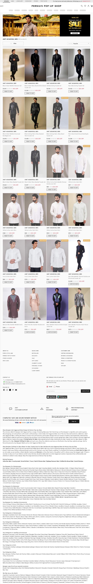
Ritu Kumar (56, 473)
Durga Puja (62, 568)
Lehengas (5, 515)
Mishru (41, 471)
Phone (58, 386)
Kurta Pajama (34, 525)
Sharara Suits (39, 547)
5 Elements (25, 507)
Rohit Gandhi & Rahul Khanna (74, 473)
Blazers (6, 525)
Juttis (22, 540)
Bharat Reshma (85, 489)
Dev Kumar (13, 491)
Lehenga (18, 547)
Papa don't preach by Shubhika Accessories (69, 507)
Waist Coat (49, 523)
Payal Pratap (81, 471)
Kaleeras (58, 534)
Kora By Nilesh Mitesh (50, 499)
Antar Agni (38, 468)
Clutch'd (61, 504)
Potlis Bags (28, 540)
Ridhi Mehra (50, 470)
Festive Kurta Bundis (51, 527)
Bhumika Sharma (36, 477)
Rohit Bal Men (27, 489)
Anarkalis (11, 515)
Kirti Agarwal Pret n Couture (48, 562)
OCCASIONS (35, 368)
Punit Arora (64, 495)
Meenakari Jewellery (37, 536)
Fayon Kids (6, 561)
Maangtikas (52, 534)
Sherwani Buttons (19, 525)
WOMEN (6, 1)
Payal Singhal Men (55, 495)
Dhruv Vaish (20, 488)
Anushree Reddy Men (8, 493)
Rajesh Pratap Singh (28, 473)
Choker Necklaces (73, 538)
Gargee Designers (72, 493)
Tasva (31, 461)
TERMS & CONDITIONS (66, 358)
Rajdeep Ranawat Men (52, 461)
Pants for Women (15, 516)
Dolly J (67, 468)
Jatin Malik (83, 491)
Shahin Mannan (85, 481)
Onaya (74, 470)
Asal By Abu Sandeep (59, 468)
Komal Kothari (25, 461)
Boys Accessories (8, 555)
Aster (84, 504)
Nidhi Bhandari (17, 507)
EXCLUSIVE (34, 355)
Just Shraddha (35, 506)
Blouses (74, 516)
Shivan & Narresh (66, 470)
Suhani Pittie (7, 509)
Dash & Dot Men (11, 488)
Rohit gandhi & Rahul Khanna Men (12, 489)
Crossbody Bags (75, 540)
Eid (23, 568)
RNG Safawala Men (8, 497)
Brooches (15, 529)
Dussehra (44, 568)
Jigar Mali (44, 481)
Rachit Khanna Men (39, 461)
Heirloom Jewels (19, 536)
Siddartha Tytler (16, 475)
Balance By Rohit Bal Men (10, 499)
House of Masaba (45, 479)
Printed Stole (64, 541)
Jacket (58, 554)
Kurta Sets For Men (81, 450)
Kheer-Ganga (60, 489)
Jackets (42, 516)
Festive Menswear (70, 527)
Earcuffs (64, 534)
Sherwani (39, 452)
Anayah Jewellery (70, 506)
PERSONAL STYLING (37, 365)
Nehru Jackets (31, 554)
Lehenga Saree (82, 516)
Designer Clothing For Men (21, 441)
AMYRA (54, 507)
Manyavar (58, 470)
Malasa (5, 481)
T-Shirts (88, 523)
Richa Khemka (33, 481)
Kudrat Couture (17, 495)
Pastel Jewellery (71, 536)
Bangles (32, 534)
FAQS (62, 363)
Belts (18, 540)
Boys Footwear (85, 554)
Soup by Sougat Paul (26, 479)
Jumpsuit (77, 525)
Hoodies (73, 523)
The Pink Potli (54, 504)
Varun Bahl (83, 475)
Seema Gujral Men (40, 497)
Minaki (52, 506)
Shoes (8, 540)
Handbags (41, 540)
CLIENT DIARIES (36, 370)
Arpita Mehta (54, 479)
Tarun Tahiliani (26, 475)
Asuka (40, 489)
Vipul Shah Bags (46, 507)
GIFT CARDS (35, 360)
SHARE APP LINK (85, 391)
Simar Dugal (82, 479)
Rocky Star (6, 470)
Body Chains (79, 534)
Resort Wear (24, 516)
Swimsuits (55, 516)
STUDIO (36, 1)
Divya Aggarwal (65, 477)
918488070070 (86, 1)
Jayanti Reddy (7, 471)
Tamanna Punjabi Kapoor (72, 481)
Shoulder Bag (19, 541)
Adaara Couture (52, 481)
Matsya (71, 479)
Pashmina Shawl (43, 541)
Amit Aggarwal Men (54, 491)
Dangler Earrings (41, 538)
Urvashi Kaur (7, 482)
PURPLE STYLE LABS (8, 353)
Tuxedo (49, 525)
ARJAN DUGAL (51, 493)
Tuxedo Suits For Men (37, 446)
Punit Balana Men (43, 491)
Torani (76, 479)
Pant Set (78, 527)
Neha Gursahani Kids (9, 562)
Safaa (26, 481)
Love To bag (46, 504)
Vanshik (72, 488)
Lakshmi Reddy (34, 561)
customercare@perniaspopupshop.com (15, 383)
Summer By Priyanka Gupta (30, 470)
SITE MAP (63, 365)
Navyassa (53, 561)
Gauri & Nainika (81, 470)
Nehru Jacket (13, 523)
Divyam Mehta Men (48, 488)
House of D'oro (45, 506)
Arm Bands (6, 536)
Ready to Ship (22, 518)
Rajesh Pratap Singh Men (62, 488)
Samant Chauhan (47, 477)
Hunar (4, 506)
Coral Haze (38, 507)
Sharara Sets (58, 515)
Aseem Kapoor (16, 482)
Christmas (69, 568)
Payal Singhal (34, 475)
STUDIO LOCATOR (7, 358)
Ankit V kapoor (38, 488)
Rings (27, 534)
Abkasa (35, 493)
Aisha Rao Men (7, 461)
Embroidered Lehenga (28, 547)
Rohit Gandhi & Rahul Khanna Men (24, 497)
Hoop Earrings (63, 538)
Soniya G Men (50, 497)
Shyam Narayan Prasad (77, 477)
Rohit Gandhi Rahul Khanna (56, 475)
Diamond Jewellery (8, 538)
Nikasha (76, 475)
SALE (33, 358)
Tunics (74, 515)
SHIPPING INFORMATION (67, 353)
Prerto (24, 509)
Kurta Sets (18, 515)
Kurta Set (46, 547)
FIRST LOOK (43, 1)
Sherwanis (41, 515)
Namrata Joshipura (25, 477)
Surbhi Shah (56, 477)
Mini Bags (5, 541)
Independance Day (16, 568)
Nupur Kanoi (54, 471)
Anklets (12, 536)
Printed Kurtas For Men (30, 439)
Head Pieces (71, 534)
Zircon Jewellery (61, 536)
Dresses (47, 515)
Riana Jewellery (59, 506)
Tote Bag (11, 541)
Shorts (83, 523)
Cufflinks (23, 527)
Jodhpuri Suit (42, 525)
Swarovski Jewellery (50, 536)
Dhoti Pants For (75, 547)
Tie (10, 529)
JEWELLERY (19, 1)
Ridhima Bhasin (47, 473)
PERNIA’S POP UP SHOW (9, 355)
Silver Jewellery (19, 538)
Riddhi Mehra (38, 473)
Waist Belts (52, 540)
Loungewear (6, 527)
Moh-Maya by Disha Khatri (25, 504)
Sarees (24, 515)
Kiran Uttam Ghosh (22, 471)
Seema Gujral (6, 475)
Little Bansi (19, 561)
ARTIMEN (29, 493)
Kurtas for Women (32, 515)
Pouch (46, 540)
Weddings (76, 568)
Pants (38, 523)
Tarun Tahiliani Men (66, 491)
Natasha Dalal (15, 468)
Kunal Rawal (46, 489)
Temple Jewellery (82, 536)
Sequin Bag (27, 541)
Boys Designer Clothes (9, 554)
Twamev (53, 489)
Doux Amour (86, 506)
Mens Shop (61, 527)
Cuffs (16, 534)
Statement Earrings (30, 538)
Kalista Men (81, 493)
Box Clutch (35, 541)
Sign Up (74, 421)
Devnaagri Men (33, 491)
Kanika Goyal (6, 479)
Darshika (6, 491)
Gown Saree (6, 518)
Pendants (28, 536)
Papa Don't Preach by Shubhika (68, 471)
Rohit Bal (62, 473)
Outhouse (67, 504)
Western (33, 527)
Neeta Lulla (6, 477)
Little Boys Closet (44, 561)
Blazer (63, 554)
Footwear (5, 529)
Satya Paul (31, 468)
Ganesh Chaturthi (53, 568)
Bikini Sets (32, 516)
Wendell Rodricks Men (70, 497)
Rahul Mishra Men (74, 495)
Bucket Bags (84, 540)
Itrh (39, 481)
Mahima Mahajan (34, 471)
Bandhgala (62, 525)
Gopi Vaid (36, 479)
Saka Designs (25, 562)
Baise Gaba (42, 470)
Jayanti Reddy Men (23, 499)
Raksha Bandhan (30, 568)
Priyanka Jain (15, 479)
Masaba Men (40, 495)
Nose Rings (45, 534)
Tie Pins (56, 523)
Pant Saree (14, 518)
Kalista (14, 471)
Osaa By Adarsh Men (16, 470)
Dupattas (61, 516)
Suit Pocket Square (64, 523)
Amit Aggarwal (14, 477)
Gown (52, 515)
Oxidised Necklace (84, 538)
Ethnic (28, 527)
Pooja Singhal (23, 468)
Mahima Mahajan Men (29, 495)
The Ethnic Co (69, 489)
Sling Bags (66, 540)
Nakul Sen (47, 471)
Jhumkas (49, 538)
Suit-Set (11, 525)
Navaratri (38, 568)
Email (49, 386)
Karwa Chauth (84, 568)
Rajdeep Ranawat (16, 473)
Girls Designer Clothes (9, 547)
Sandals (13, 540)
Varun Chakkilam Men (36, 499)
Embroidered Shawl (54, 541)
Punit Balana (6, 473)
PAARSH (47, 495)
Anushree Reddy (46, 468)
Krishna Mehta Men (22, 491)
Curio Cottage (7, 504)
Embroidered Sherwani (49, 554)
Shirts (19, 523)
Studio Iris (61, 481)
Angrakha (55, 525)
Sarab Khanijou (78, 461)
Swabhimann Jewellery (23, 506)
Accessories (84, 525)
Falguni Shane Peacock (76, 468)
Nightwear (69, 516)
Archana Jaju (20, 481)
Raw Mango (6, 468)
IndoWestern (40, 527)
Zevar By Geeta (11, 506)
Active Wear (85, 527)
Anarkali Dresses (59, 547)
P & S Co (12, 561)
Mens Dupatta (70, 525)
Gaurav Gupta (43, 475)
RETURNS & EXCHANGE (67, 355)
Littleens (18, 562)
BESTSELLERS (35, 353)
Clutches (34, 540)
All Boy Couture (34, 562)
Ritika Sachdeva (16, 509)
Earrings (12, 534)
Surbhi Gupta (12, 481)
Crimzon (29, 509)
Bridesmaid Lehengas (83, 515)
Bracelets (22, 534)
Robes (78, 523)
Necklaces (5, 534)
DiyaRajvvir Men (61, 493)
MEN (12, 1)
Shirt (67, 554)
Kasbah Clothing (7, 495)
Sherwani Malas (15, 527)
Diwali (4, 568)
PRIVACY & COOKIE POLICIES (68, 360)
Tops (64, 515)
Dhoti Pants (6, 516)
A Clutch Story (8, 507)
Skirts (37, 516)
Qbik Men (76, 491)
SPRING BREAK (59, 497)
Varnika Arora (37, 504)
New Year (5, 570)
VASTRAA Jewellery (76, 504)
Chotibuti (26, 561)
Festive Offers (31, 518)
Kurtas (30, 523)
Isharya (14, 504)
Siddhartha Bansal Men (66, 461)
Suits (34, 523)
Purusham (77, 489)
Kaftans (69, 515)
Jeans (27, 525)
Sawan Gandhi (63, 479)
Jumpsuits (48, 516)
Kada (4, 540)
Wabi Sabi (35, 489)
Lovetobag (79, 506)
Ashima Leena (69, 475)
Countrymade (16, 461)
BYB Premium (60, 562)
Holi (8, 568)
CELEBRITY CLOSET (36, 363)
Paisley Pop (86, 507)
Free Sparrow (75, 561)
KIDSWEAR (28, 1)
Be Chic (32, 507)
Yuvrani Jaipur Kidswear (64, 561)
